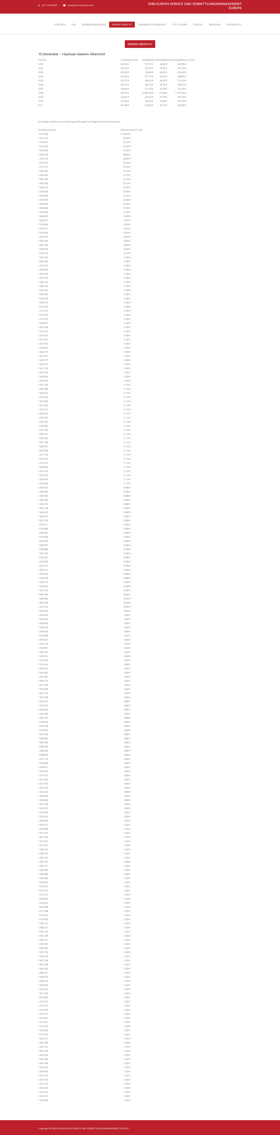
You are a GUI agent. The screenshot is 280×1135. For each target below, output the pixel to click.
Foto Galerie (179, 24)
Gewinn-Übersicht (122, 24)
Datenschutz (234, 24)
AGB (73, 24)
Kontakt (198, 24)
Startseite (59, 24)
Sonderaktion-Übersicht (152, 24)
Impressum (214, 24)
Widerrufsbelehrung (94, 24)
